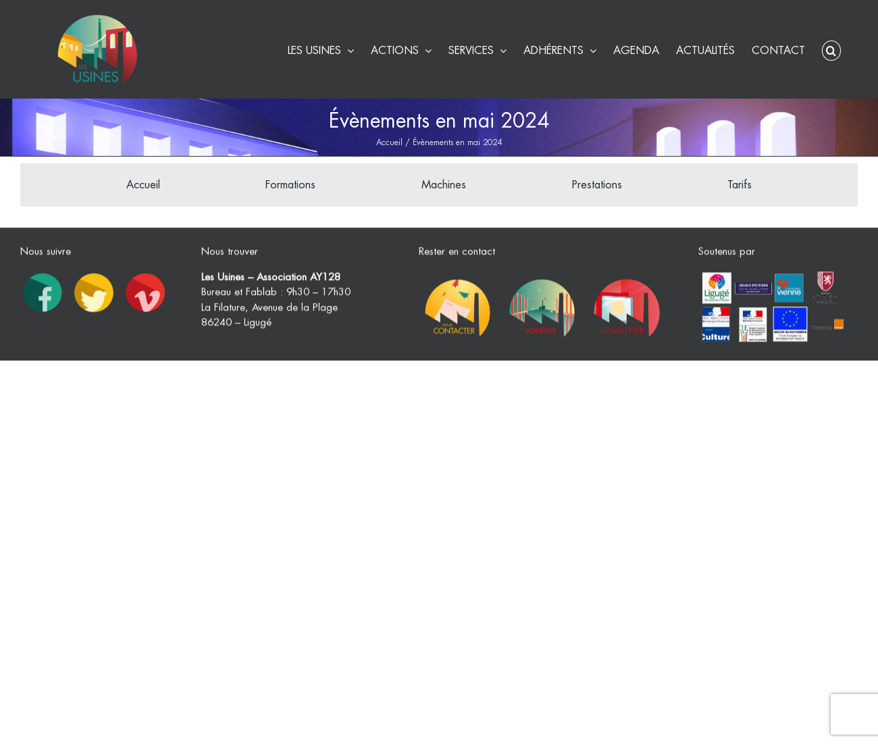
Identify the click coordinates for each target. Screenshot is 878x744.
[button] (831, 49)
